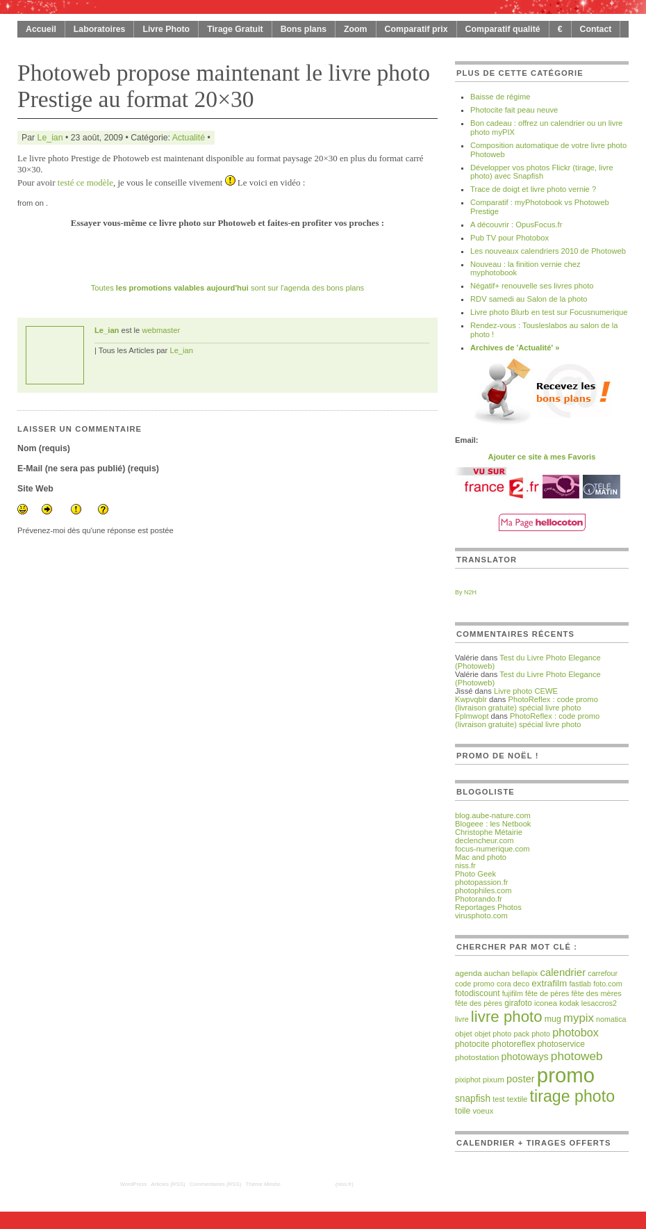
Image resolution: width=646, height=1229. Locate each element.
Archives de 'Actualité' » (514, 347)
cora (504, 983)
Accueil (41, 29)
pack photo (531, 1033)
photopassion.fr (481, 882)
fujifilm (512, 993)
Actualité (188, 138)
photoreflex (514, 1044)
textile (517, 1099)
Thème (263, 1184)
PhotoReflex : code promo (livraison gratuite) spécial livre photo (526, 703)
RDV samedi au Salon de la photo (529, 299)
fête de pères (547, 993)
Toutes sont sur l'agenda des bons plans (227, 288)
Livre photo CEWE (526, 691)
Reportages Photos (488, 907)
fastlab (580, 983)
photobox (575, 1032)
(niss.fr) (345, 1184)
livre (462, 1019)
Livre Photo (166, 29)
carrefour (603, 973)
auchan (497, 973)
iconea (545, 1003)
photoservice (561, 1044)
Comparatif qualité (502, 29)
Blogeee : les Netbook (493, 824)
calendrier (563, 972)
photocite (472, 1044)
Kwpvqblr (471, 699)
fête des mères (597, 993)
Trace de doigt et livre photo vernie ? (533, 189)
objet (463, 1033)
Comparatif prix (416, 29)
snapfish (472, 1098)
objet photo (492, 1033)
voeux (482, 1111)
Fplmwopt (472, 716)
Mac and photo (480, 857)
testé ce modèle (85, 182)
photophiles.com (483, 890)
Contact (596, 29)
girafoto (518, 1003)
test (498, 1099)
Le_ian (50, 138)
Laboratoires (100, 29)
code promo (475, 983)
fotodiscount (477, 993)
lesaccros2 (599, 1003)
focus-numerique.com (492, 849)
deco (521, 983)
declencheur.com (484, 840)
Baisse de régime (500, 96)
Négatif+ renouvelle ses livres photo (532, 286)
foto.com (607, 983)
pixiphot (468, 1079)
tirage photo (572, 1096)
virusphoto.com (481, 915)
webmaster (161, 330)
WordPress (133, 1184)
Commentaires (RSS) (215, 1184)
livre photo (507, 1016)
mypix (578, 1018)
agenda (468, 972)
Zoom (355, 29)
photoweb (577, 1056)
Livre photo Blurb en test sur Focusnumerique (548, 312)
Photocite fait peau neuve (514, 110)
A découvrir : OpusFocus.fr (516, 224)
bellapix (525, 973)
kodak (569, 1003)
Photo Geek (475, 874)
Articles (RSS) (168, 1184)
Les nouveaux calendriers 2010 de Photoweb (548, 251)
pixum (493, 1079)
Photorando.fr (478, 899)
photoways (525, 1056)
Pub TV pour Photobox (509, 238)
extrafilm (549, 983)
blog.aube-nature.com (493, 815)
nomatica (611, 1019)
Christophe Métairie (488, 832)
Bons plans (303, 29)
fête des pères (478, 1003)
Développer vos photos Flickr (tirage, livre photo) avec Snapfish (541, 172)
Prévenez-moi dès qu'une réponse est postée (95, 530)
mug (553, 1019)
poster (520, 1078)
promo (566, 1075)
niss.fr (465, 865)
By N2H (466, 592)
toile (462, 1111)
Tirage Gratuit (235, 29)
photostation (477, 1056)
